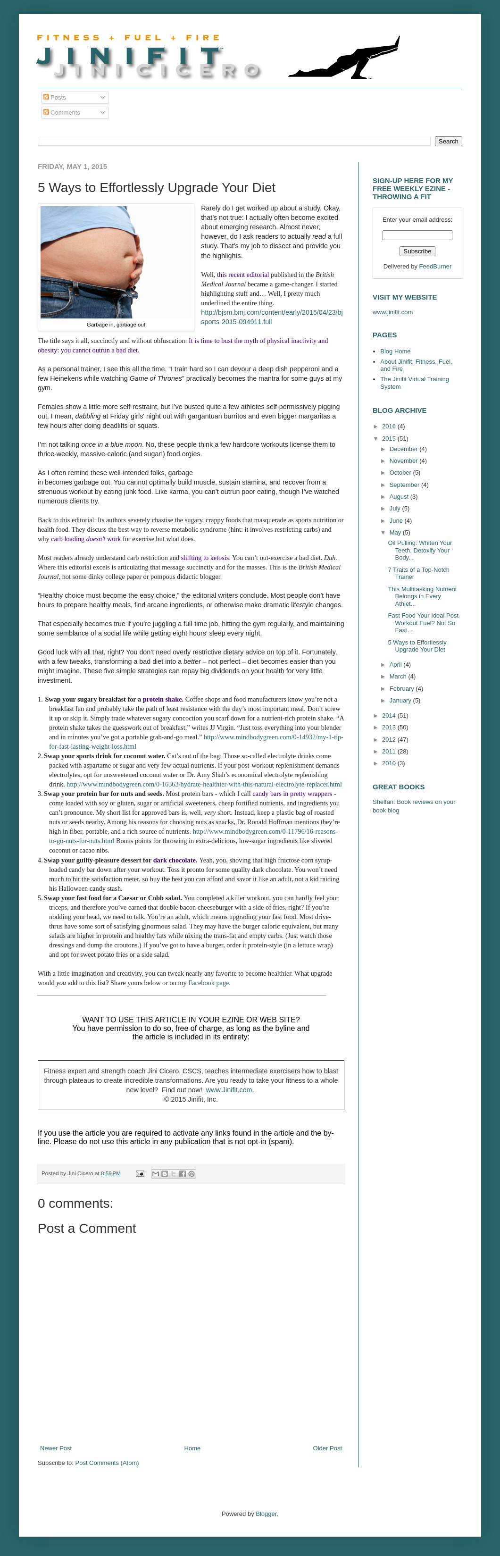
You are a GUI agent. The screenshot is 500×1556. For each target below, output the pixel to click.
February (403, 688)
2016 (390, 426)
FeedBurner (435, 266)
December (405, 448)
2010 (390, 763)
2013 (390, 727)
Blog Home (395, 351)
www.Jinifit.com (229, 1090)
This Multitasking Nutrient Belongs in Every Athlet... (422, 596)
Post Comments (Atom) (107, 1462)
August (400, 496)
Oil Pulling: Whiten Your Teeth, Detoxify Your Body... (420, 550)
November (405, 460)
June (397, 520)
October (401, 472)
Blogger (266, 1513)
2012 (390, 739)
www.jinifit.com (393, 312)
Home (192, 1448)
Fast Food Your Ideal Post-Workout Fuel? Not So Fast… (424, 623)
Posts (54, 97)
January (401, 700)
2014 (390, 715)
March (399, 676)
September (405, 484)
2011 (390, 751)
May (396, 532)
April (397, 664)
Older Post (327, 1448)
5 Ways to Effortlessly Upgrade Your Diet (417, 646)
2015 (390, 438)
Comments (61, 112)
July (396, 508)
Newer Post (56, 1448)
